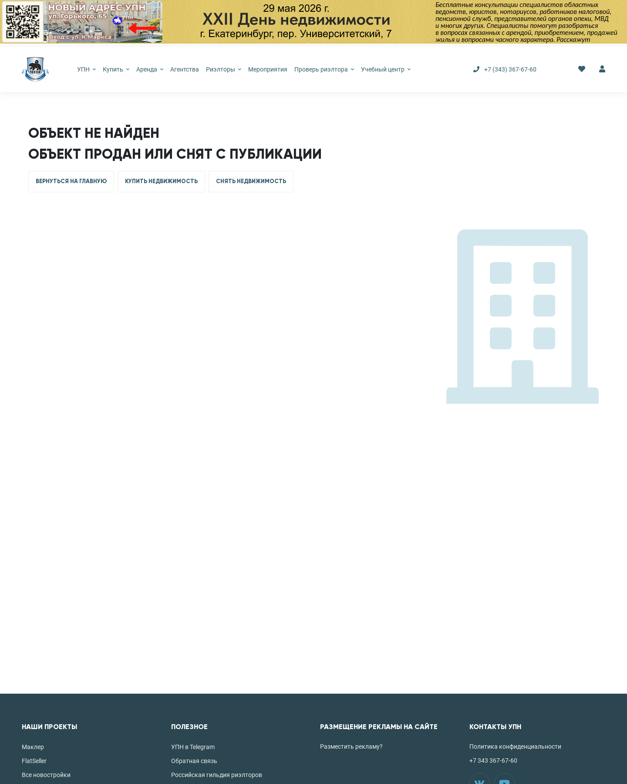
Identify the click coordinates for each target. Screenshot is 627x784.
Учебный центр (386, 69)
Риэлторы (223, 69)
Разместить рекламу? (351, 746)
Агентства (184, 69)
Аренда (149, 69)
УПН (86, 69)
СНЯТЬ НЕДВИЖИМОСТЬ (251, 181)
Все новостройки (46, 774)
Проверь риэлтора (324, 69)
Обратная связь (194, 760)
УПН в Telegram (193, 746)
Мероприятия (267, 69)
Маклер (33, 746)
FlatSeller (34, 760)
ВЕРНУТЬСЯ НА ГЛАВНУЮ (71, 181)
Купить (116, 69)
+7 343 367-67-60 (493, 760)
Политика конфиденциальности (515, 746)
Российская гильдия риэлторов (216, 774)
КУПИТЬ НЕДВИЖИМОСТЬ (161, 181)
